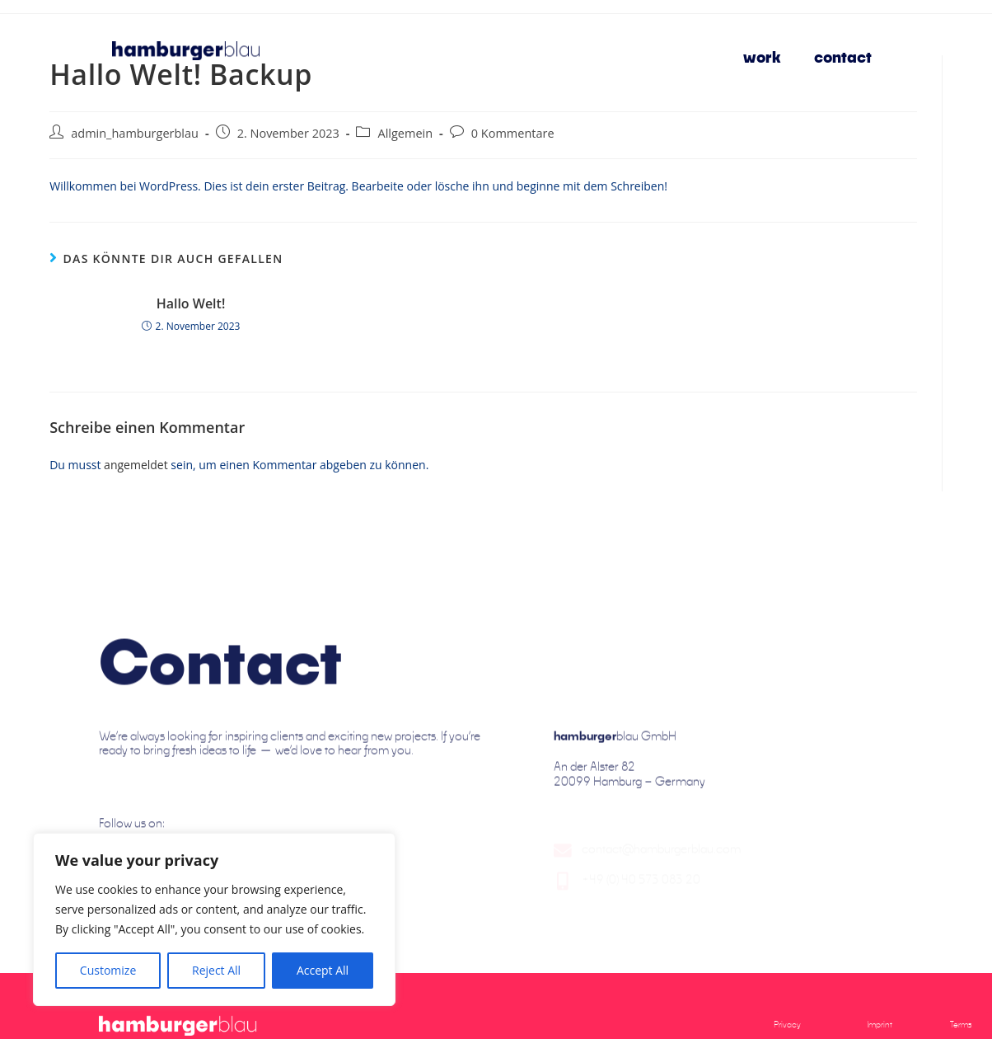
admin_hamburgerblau (135, 133)
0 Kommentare (512, 133)
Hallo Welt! (191, 303)
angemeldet (136, 464)
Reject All (216, 970)
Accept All (323, 970)
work (762, 57)
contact (843, 57)
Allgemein (405, 133)
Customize (108, 970)
